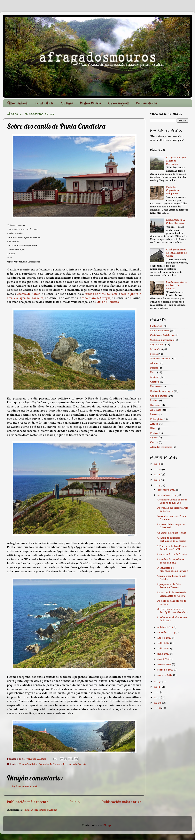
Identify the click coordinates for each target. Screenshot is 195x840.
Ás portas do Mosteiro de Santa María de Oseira (171, 594)
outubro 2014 (165, 627)
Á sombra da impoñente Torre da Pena (170, 561)
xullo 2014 (163, 643)
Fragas (154, 354)
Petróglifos (156, 419)
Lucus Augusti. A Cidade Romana (175, 221)
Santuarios (156, 326)
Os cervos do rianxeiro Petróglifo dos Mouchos (172, 610)
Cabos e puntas (158, 396)
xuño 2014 (163, 648)
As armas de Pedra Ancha (171, 533)
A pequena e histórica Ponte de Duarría (169, 586)
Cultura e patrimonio (162, 340)
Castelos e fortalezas (162, 335)
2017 (157, 469)
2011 (157, 692)
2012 (157, 687)
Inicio (75, 802)
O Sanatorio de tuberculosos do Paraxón (172, 569)
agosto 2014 (164, 638)
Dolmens (155, 386)
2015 (157, 480)
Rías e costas (157, 345)
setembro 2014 (166, 632)
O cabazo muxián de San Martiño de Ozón (176, 253)
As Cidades (156, 410)
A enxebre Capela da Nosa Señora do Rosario (172, 501)
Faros (153, 372)
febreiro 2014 (165, 670)
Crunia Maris (44, 103)
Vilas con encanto (160, 359)
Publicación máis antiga (121, 802)
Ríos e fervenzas (159, 331)
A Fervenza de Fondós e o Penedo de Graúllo (172, 547)
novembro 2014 (167, 495)
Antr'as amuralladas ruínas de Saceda (172, 619)
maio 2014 (163, 654)
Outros (154, 442)
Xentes (154, 424)
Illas (152, 428)
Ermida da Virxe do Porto (101, 294)
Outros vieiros (146, 103)
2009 (157, 703)
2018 (157, 464)
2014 (157, 485)
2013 (157, 682)
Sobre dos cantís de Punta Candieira (171, 517)
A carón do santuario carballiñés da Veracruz (171, 539)
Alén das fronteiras (161, 447)
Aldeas (154, 363)
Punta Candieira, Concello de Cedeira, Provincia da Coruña (52, 764)
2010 (157, 698)
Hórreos (155, 405)
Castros (154, 382)
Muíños (154, 377)
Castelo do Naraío (28, 294)
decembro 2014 (166, 490)
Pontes (154, 368)
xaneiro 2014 (165, 675)
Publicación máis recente (27, 802)
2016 (157, 475)
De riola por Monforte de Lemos (171, 602)
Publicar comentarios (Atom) (40, 810)
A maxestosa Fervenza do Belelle (171, 577)
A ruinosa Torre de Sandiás (172, 554)
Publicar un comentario (25, 786)
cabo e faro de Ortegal (96, 298)
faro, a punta (129, 294)
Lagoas (154, 438)
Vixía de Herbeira (107, 302)
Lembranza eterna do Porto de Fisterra (176, 286)
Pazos (153, 414)
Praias (153, 400)
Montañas (156, 349)
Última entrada (17, 103)
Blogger (108, 825)
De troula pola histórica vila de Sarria (172, 509)
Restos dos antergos (161, 391)
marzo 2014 (164, 664)
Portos (154, 433)
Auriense (67, 103)
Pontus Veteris (90, 103)
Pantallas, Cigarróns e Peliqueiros (173, 190)
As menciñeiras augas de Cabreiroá (171, 526)
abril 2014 (163, 659)
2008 (157, 708)
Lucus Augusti (118, 103)
